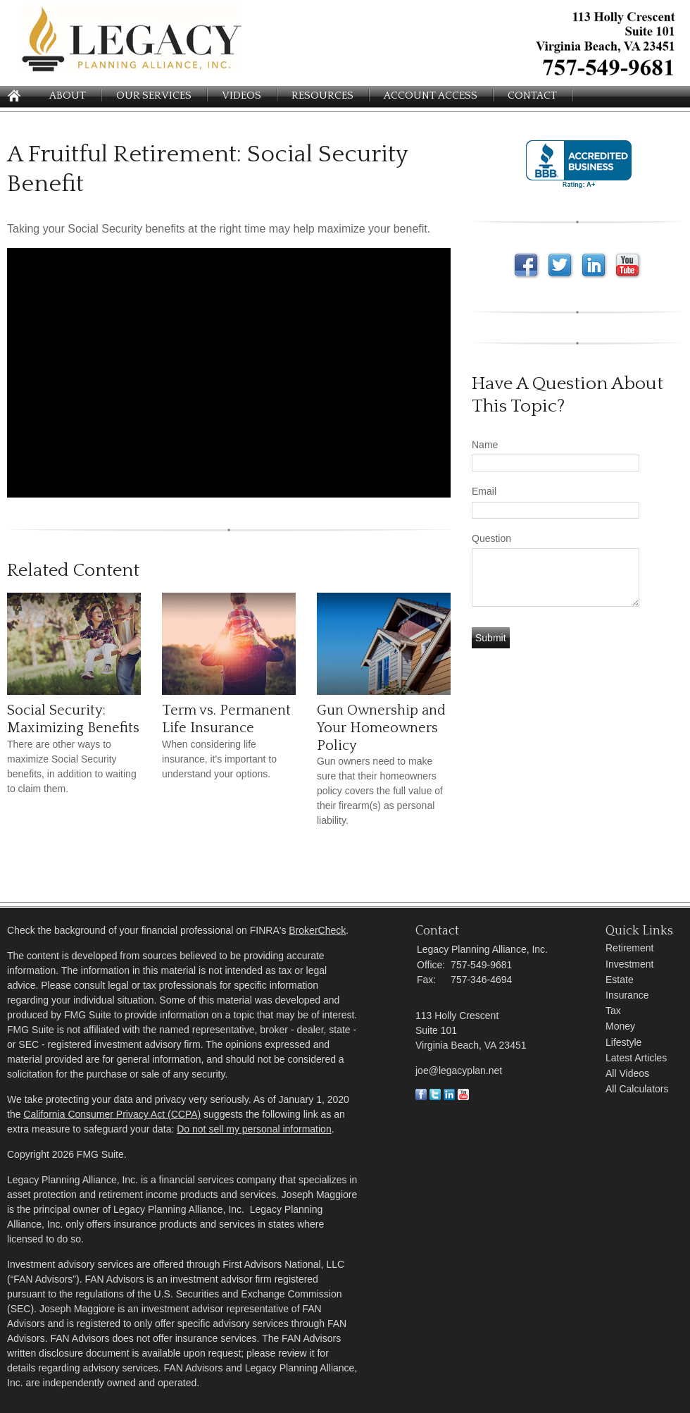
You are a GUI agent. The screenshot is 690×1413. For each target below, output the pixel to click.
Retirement (629, 948)
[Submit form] (491, 637)
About (67, 95)
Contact (532, 95)
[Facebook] (421, 1096)
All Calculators (637, 1088)
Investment (629, 964)
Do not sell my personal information (254, 1129)
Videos (241, 95)
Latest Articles (636, 1057)
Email (484, 491)
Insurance (627, 995)
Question (491, 538)
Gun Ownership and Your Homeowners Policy (381, 728)
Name (485, 444)
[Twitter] (435, 1096)
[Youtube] (463, 1096)
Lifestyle (623, 1042)
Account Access (430, 95)
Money (620, 1026)
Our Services (154, 95)
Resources (322, 95)
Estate (620, 979)
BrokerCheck (317, 930)
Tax (613, 1010)
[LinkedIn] (449, 1096)
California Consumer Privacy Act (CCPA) (112, 1114)
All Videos (627, 1073)
